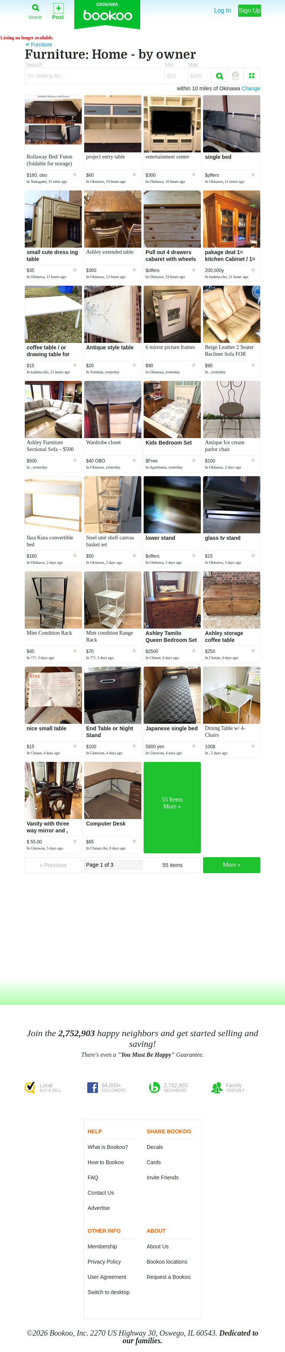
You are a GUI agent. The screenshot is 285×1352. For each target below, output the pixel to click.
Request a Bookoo (169, 1277)
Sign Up (250, 10)
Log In (222, 10)
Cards (154, 1162)
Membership (102, 1246)
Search (35, 10)
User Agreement (107, 1277)
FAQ (93, 1177)
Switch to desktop (109, 1292)
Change (251, 88)
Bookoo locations (167, 1262)
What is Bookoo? (108, 1147)
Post (58, 11)
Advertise (99, 1208)
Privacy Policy (104, 1262)
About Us (158, 1246)
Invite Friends (163, 1177)
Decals (155, 1147)
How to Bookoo (106, 1162)
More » (232, 864)
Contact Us (101, 1193)
